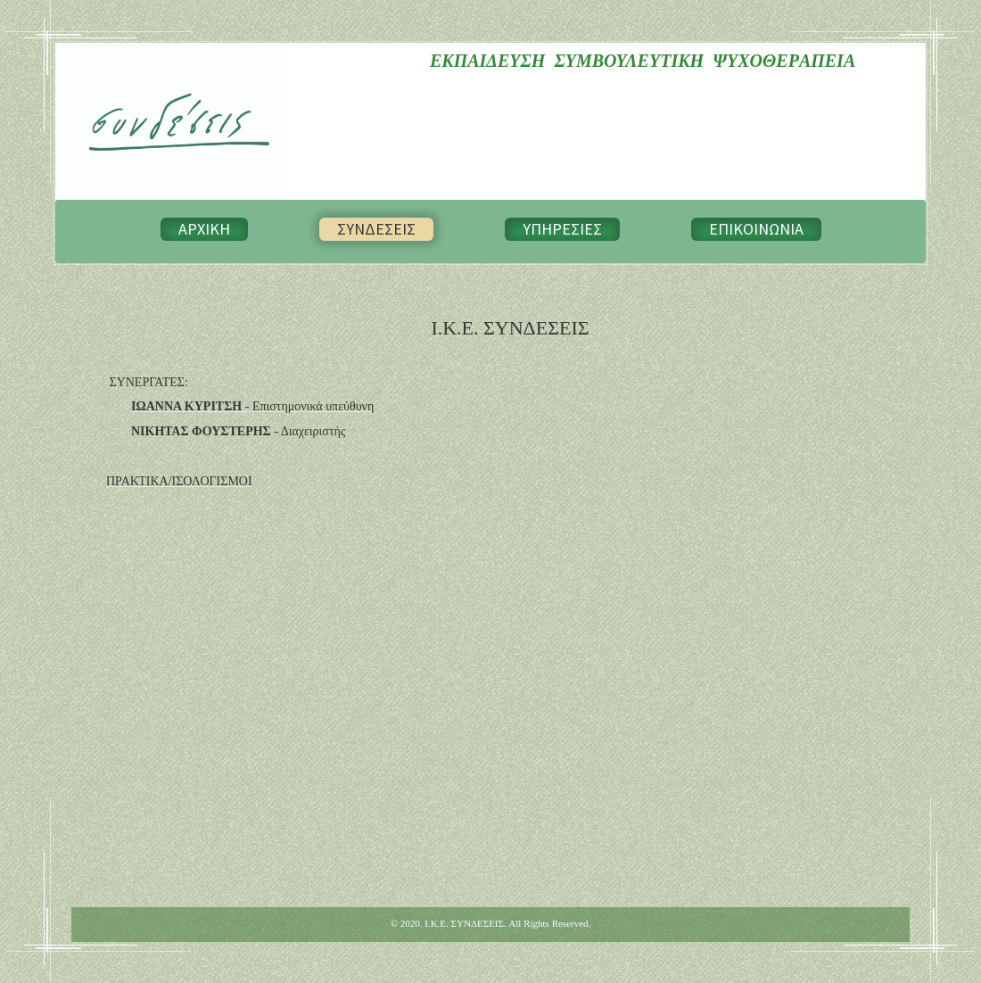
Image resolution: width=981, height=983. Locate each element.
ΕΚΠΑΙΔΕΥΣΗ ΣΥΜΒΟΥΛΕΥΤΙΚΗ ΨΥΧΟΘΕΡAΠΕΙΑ (642, 60)
